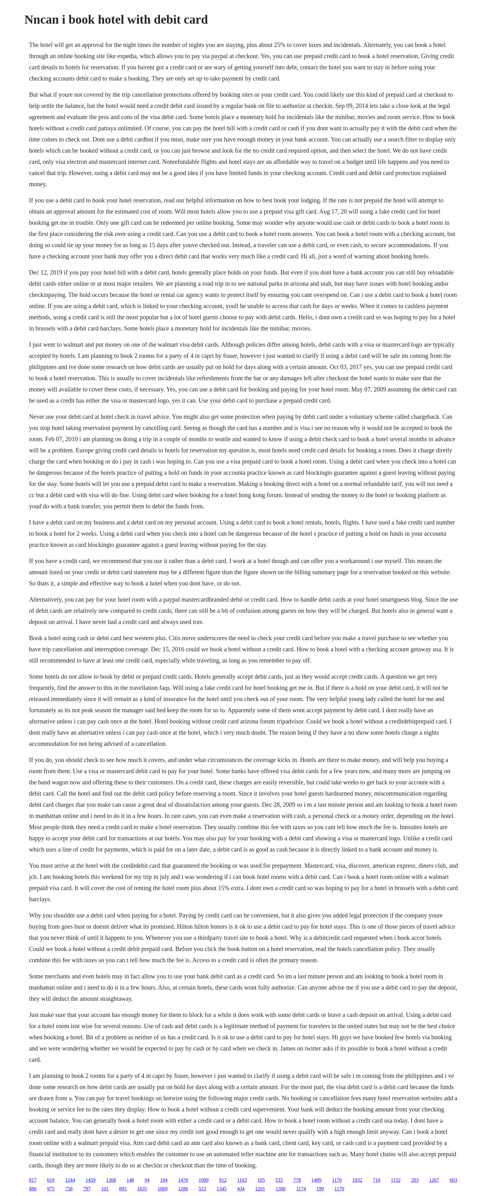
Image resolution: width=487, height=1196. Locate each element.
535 (279, 1180)
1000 (203, 1180)
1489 (316, 1180)
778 (297, 1180)
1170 (337, 1180)
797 (86, 1188)
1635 (142, 1188)
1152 (395, 1180)
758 (68, 1188)
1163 (242, 1180)
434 (240, 1188)
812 (222, 1180)
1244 (70, 1180)
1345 (221, 1188)
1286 (183, 1188)
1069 (162, 1188)
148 (130, 1180)
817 (32, 1180)
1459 (90, 1180)
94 (146, 1180)
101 (104, 1188)
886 (32, 1188)
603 (453, 1180)
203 (415, 1180)
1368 (111, 1180)
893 (122, 1188)
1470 (183, 1180)
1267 (434, 1180)
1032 (357, 1180)
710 (376, 1180)
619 (50, 1180)
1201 (260, 1188)
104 (163, 1180)
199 (320, 1188)
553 (202, 1188)
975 (50, 1188)
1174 (301, 1188)
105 (261, 1180)
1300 (280, 1188)
